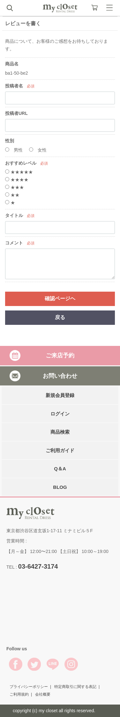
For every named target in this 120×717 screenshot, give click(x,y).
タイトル (14, 215)
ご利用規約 (19, 694)
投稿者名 (14, 85)
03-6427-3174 (38, 566)
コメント (14, 242)
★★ (12, 195)
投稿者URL (16, 113)
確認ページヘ (60, 298)
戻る (60, 317)
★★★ (14, 187)
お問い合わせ (60, 375)
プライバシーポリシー (29, 686)
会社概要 (42, 694)
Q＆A (60, 468)
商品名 (12, 63)
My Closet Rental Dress (60, 8)
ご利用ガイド (60, 450)
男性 (14, 150)
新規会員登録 (60, 395)
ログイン (60, 413)
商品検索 (60, 432)
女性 (38, 150)
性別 (9, 140)
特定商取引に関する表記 (75, 686)
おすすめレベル (20, 163)
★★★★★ (19, 172)
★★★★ (16, 179)
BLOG (60, 486)
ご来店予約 (60, 355)
